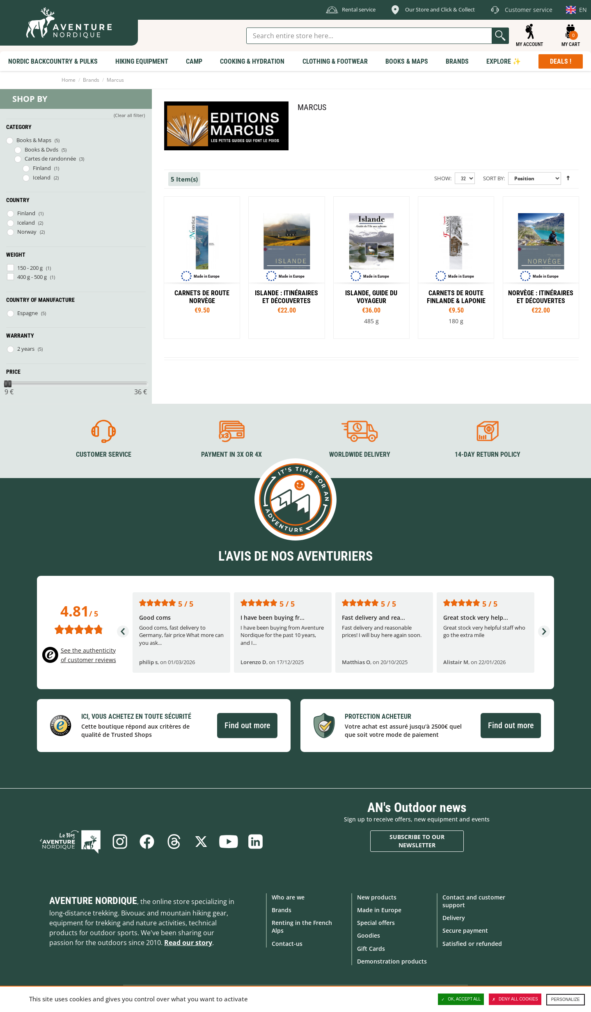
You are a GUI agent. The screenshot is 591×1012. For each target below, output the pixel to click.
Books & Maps (33, 140)
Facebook (147, 841)
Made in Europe (379, 910)
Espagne (27, 313)
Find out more (247, 725)
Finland (42, 168)
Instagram (120, 841)
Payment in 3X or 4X (231, 454)
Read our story (188, 942)
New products (376, 897)
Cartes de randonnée (50, 158)
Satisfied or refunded (472, 944)
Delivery (453, 918)
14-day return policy (487, 454)
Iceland (41, 177)
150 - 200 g (30, 267)
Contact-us (287, 944)
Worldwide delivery (359, 454)
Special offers (376, 923)
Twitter (201, 841)
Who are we (288, 897)
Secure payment (465, 930)
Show (442, 178)
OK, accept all (461, 999)
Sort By (493, 178)
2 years (25, 348)
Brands (91, 79)
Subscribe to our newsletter (416, 841)
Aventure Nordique (93, 900)
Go (500, 36)
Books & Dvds (41, 149)
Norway (27, 231)
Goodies (368, 935)
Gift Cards (371, 948)
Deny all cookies (515, 999)
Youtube (228, 841)
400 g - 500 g (32, 277)
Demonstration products (392, 961)
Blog (70, 841)
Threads (174, 841)
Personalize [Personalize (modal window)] (565, 999)
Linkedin (255, 841)
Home (69, 79)
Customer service (103, 454)
